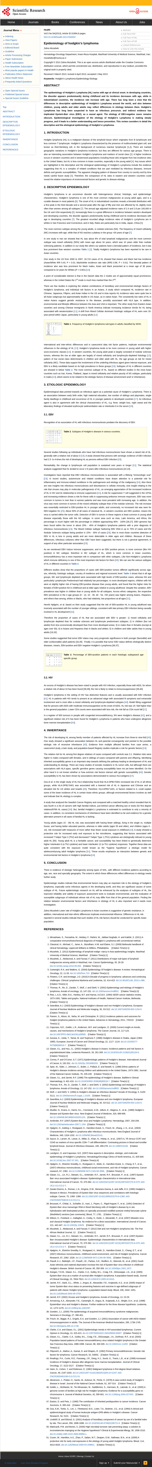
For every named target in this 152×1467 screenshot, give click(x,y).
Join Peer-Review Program (34, 1463)
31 (128, 598)
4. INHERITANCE (55, 730)
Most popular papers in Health (18, 70)
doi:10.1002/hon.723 (80, 973)
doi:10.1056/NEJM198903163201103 (67, 1117)
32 (72, 612)
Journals (33, 22)
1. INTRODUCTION (56, 132)
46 (141, 772)
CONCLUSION (10, 144)
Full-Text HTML (129, 37)
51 (88, 851)
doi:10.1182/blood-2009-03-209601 (78, 1445)
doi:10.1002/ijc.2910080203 (84, 1063)
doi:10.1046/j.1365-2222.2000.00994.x (68, 1434)
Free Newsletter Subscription (17, 66)
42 (143, 715)
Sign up (103, 1463)
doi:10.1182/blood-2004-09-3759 (65, 1293)
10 (88, 270)
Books (55, 22)
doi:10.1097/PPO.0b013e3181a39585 (68, 1034)
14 (69, 352)
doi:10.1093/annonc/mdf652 (105, 991)
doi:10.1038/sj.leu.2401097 (77, 1308)
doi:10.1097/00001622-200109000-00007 (102, 1333)
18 (131, 406)
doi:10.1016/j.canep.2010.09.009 (65, 966)
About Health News (13, 78)
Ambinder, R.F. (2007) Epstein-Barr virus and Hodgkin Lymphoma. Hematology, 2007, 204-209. (94, 1121)
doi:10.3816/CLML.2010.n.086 (130, 980)
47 (131, 776)
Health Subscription (13, 63)
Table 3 (127, 573)
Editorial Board (11, 47)
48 (85, 789)
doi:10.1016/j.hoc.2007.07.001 (64, 1160)
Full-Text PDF (128, 34)
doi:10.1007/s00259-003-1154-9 (126, 1009)
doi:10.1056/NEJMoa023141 (89, 1135)
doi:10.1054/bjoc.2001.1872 (118, 1268)
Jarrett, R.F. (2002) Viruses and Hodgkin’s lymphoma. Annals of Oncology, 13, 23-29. (90, 1297)
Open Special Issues (14, 90)
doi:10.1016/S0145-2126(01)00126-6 (121, 1052)
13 (76, 348)
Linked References (130, 45)
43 (73, 722)
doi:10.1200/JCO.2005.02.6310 (99, 1279)
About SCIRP (70, 1456)
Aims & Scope (11, 44)
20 (119, 459)
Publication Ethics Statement (17, 74)
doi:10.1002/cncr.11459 (117, 1344)
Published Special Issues (16, 94)
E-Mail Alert (10, 1463)
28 (109, 532)
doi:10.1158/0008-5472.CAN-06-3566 (86, 1171)
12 (95, 315)
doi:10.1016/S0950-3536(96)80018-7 (92, 1081)
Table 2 (68, 370)
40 (126, 702)
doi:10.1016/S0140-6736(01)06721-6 (102, 1423)
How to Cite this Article (132, 49)
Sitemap (80, 1456)
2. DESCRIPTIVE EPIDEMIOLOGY (66, 187)
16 (113, 366)
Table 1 (85, 249)
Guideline (8, 51)
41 (45, 698)
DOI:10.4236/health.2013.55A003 (60, 37)
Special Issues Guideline (16, 98)
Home (11, 22)
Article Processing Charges (17, 55)
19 (82, 456)
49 (70, 809)
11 (75, 311)
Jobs (142, 22)
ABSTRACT (52, 85)
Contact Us (89, 1456)
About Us (121, 22)
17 (136, 399)
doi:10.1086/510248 (118, 1146)
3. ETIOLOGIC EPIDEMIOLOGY (65, 384)
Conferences (77, 22)
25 (62, 511)
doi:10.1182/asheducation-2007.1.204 (68, 1124)
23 (45, 478)
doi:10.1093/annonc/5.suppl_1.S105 (73, 1095)
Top (4, 107)
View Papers (10, 40)
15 (149, 355)
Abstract (126, 30)
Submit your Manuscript (125, 1463)
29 (85, 543)
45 (149, 737)
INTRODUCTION (11, 116)
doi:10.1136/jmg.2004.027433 (119, 1394)
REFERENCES (54, 929)
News (99, 22)
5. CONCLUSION (55, 862)
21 (134, 465)
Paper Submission (12, 59)
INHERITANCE (10, 139)
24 (138, 482)
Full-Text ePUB (129, 41)
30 (116, 560)
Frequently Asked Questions (17, 81)
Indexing (8, 36)
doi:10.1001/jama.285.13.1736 (64, 1326)
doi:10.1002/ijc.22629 (74, 1225)
